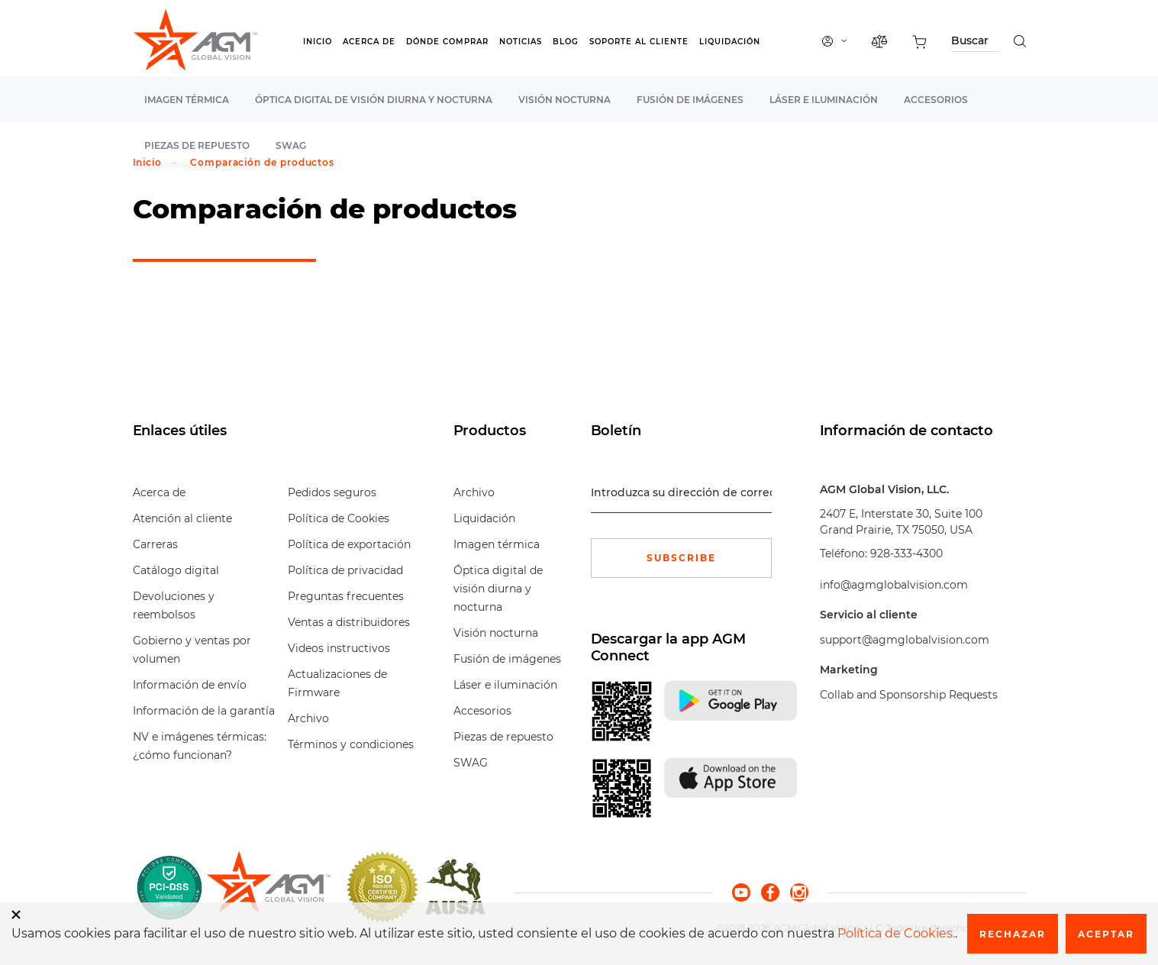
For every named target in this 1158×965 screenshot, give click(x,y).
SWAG (470, 763)
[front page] (268, 887)
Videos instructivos (339, 648)
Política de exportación (349, 544)
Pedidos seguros (332, 492)
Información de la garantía (204, 711)
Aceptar (1106, 934)
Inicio (317, 42)
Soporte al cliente (639, 42)
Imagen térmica (186, 99)
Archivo (308, 718)
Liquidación (729, 42)
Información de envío (190, 685)
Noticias (520, 42)
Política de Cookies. (896, 933)
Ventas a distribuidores (349, 622)
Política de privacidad (345, 570)
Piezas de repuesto (503, 737)
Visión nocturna (564, 99)
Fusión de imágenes (690, 99)
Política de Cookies (338, 518)
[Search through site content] (974, 43)
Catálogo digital (176, 570)
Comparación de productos (262, 162)
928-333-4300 (906, 553)
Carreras (155, 544)
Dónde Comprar (447, 42)
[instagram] (799, 892)
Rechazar (1012, 934)
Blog (566, 42)
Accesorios (936, 99)
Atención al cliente (182, 518)
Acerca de (369, 42)
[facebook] (775, 892)
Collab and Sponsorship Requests (909, 695)
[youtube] (746, 892)
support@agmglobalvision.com (904, 640)
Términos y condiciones (351, 744)
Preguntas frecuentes (346, 596)
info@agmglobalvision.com (894, 585)
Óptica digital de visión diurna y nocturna (373, 99)
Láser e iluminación (823, 99)
